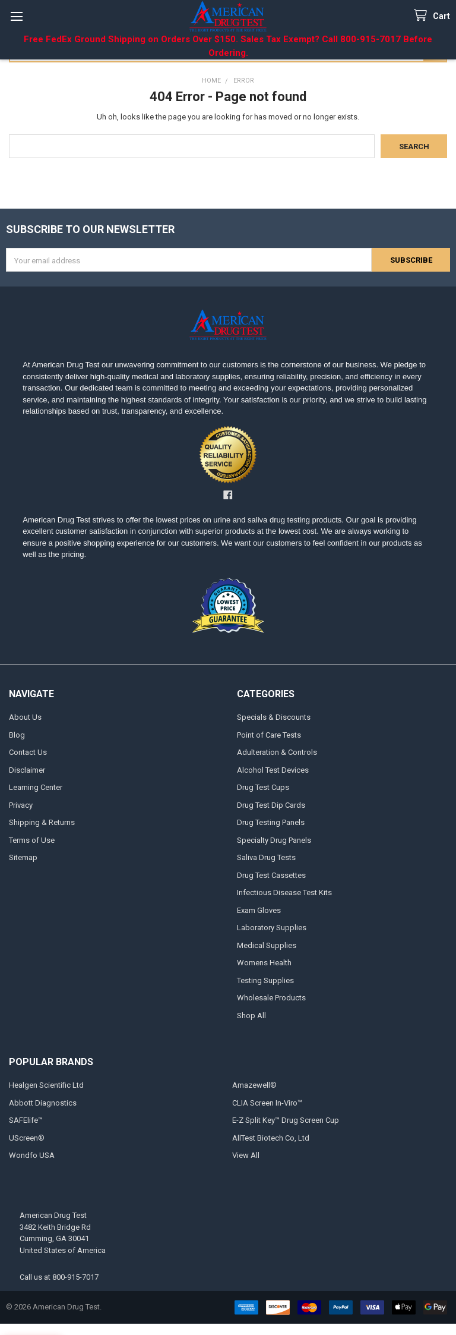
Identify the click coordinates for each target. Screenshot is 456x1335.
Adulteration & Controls (277, 752)
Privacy (21, 805)
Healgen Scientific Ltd (46, 1085)
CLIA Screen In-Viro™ (267, 1102)
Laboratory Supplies (271, 927)
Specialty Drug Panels (274, 840)
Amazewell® (254, 1085)
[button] (228, 454)
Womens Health (264, 962)
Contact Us (28, 752)
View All (245, 1155)
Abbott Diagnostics (43, 1102)
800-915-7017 (75, 1277)
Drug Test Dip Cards (271, 805)
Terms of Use (32, 840)
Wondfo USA (32, 1155)
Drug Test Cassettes (271, 875)
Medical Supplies (266, 945)
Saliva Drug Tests (266, 857)
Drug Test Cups (263, 787)
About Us (25, 717)
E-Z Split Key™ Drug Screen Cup (285, 1120)
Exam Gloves (259, 910)
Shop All (251, 1015)
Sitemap (23, 857)
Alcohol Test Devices (273, 770)
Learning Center (35, 787)
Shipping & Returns (42, 822)
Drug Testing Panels (271, 822)
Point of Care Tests (269, 735)
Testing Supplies (265, 980)
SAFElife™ (26, 1120)
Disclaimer (27, 770)
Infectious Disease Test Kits (284, 892)
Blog (17, 735)
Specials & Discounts (274, 717)
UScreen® (27, 1138)
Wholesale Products (271, 997)
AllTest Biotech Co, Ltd (270, 1138)
